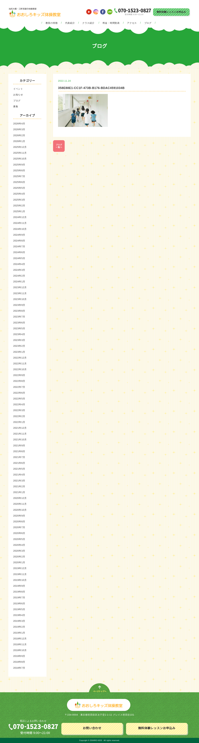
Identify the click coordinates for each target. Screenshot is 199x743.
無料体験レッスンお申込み (171, 12)
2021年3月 (19, 480)
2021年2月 (19, 486)
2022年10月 (20, 369)
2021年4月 (19, 474)
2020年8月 (19, 521)
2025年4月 (19, 193)
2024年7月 (19, 246)
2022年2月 (19, 416)
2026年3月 (19, 129)
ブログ (148, 23)
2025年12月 (20, 147)
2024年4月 (19, 264)
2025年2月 (19, 205)
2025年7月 (19, 176)
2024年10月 (20, 229)
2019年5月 (19, 609)
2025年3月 (19, 199)
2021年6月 (19, 463)
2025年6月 (19, 182)
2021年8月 (19, 451)
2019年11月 (20, 574)
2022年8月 (19, 381)
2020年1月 (19, 562)
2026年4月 (19, 123)
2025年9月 (19, 164)
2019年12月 (20, 568)
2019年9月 (19, 586)
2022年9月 (19, 375)
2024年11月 (20, 223)
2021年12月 (20, 428)
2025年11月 (20, 152)
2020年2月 (19, 556)
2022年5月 (19, 398)
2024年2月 (19, 275)
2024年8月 (19, 240)
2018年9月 (19, 656)
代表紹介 (70, 23)
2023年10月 (20, 299)
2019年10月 (20, 580)
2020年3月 (19, 550)
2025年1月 (19, 211)
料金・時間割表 (111, 23)
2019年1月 (19, 632)
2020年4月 (19, 545)
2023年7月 (19, 316)
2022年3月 (19, 410)
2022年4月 (19, 404)
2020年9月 (19, 515)
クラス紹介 (88, 23)
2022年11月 (20, 363)
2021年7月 (19, 457)
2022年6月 (19, 392)
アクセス (132, 23)
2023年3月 (19, 340)
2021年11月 (20, 433)
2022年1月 (19, 422)
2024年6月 (19, 252)
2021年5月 (19, 468)
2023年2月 (19, 346)
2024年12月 (20, 217)
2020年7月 (19, 527)
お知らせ (18, 94)
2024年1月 (19, 281)
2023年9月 (19, 305)
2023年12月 (20, 287)
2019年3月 (19, 621)
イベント (18, 88)
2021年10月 (20, 439)
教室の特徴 (52, 23)
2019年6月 (19, 603)
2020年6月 (19, 533)
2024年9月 (19, 234)
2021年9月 (19, 445)
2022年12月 (20, 357)
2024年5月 (19, 258)
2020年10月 (20, 510)
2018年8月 (19, 662)
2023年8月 (19, 310)
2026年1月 (19, 141)
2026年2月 (19, 135)
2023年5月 (19, 328)
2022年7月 (19, 387)
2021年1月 (19, 492)
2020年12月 (20, 498)
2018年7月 (19, 668)
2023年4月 (19, 334)
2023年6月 (19, 322)
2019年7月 (19, 597)
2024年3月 (19, 270)
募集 (15, 106)
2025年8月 (19, 170)
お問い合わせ (92, 728)
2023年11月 (20, 293)
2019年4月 (19, 615)
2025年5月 (19, 188)
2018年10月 (20, 650)
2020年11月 (20, 504)
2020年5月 (19, 539)
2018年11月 (20, 644)
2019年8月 (19, 591)
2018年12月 (20, 638)
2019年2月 (19, 626)
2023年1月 (19, 352)
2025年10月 (20, 158)
